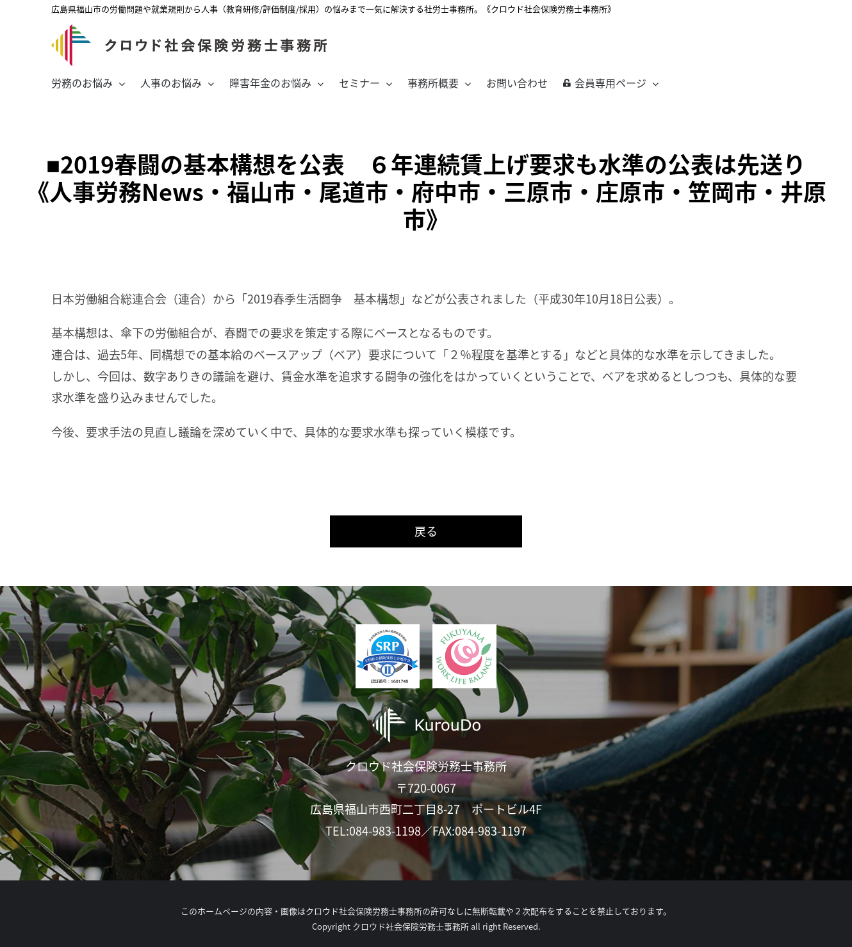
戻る (426, 531)
